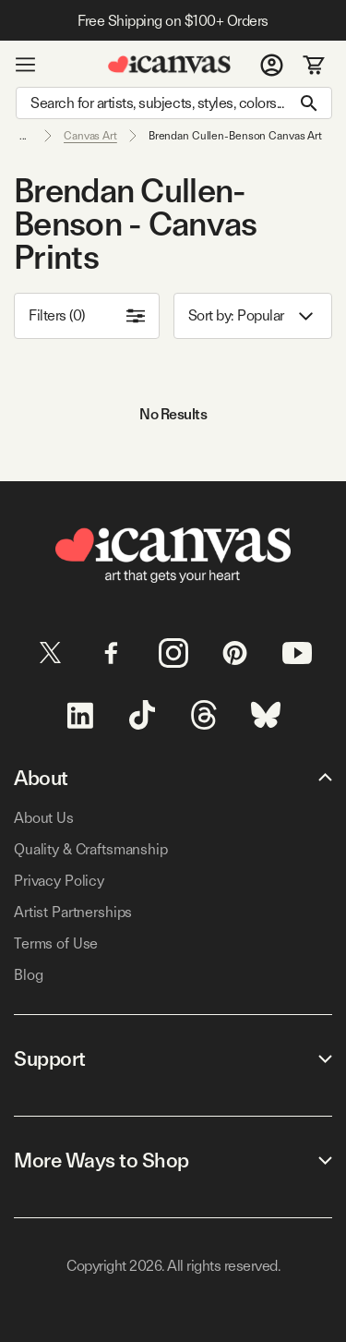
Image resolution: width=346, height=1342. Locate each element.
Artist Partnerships (73, 912)
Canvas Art (90, 135)
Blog (28, 975)
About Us (44, 818)
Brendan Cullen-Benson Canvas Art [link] (235, 135)
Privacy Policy (59, 880)
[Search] (174, 103)
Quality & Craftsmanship (91, 849)
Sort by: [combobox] (253, 316)
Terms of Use (56, 943)
